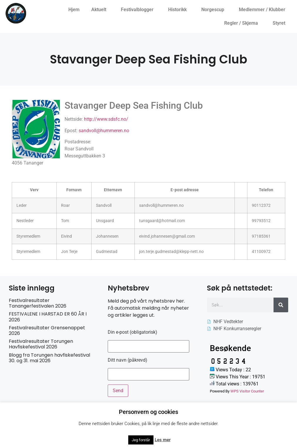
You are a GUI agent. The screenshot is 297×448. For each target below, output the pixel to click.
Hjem (74, 9)
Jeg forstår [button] (141, 440)
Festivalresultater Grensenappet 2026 (47, 330)
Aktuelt (100, 10)
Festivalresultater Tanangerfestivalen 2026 (37, 303)
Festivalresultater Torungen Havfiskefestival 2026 (41, 344)
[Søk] (281, 305)
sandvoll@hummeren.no (104, 130)
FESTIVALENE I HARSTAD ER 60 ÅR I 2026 (48, 317)
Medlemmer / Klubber (263, 10)
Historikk (179, 10)
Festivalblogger (138, 10)
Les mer (163, 439)
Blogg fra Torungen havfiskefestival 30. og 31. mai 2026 (49, 358)
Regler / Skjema (242, 23)
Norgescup (214, 10)
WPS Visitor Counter (247, 391)
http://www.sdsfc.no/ (106, 119)
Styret (280, 23)
